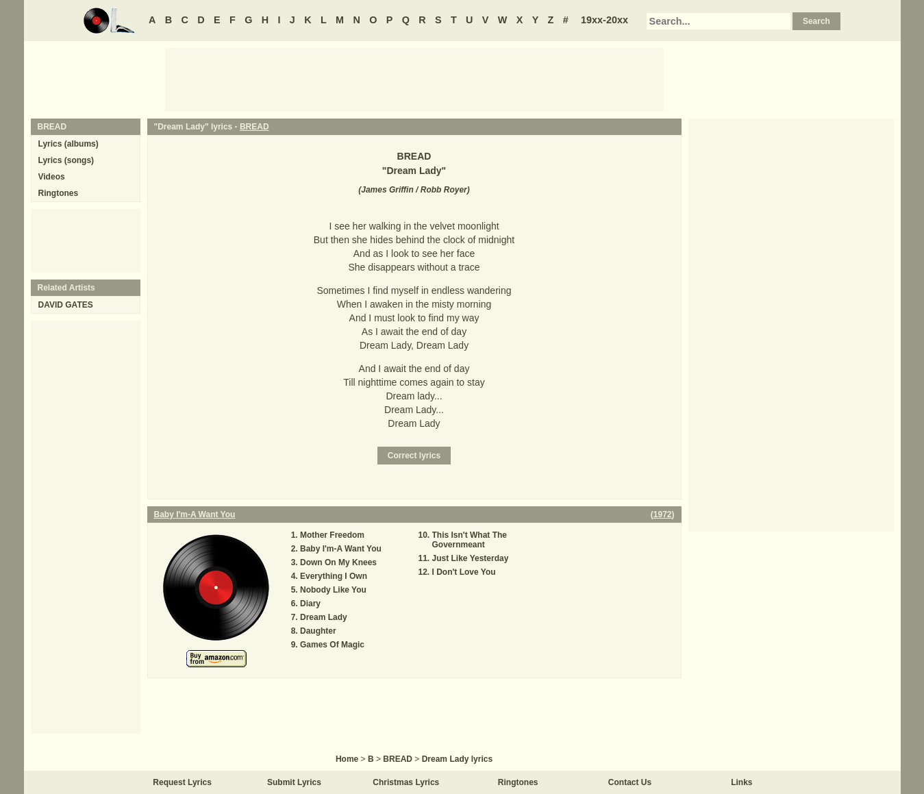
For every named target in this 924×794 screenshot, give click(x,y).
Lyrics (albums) (68, 144)
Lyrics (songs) (66, 160)
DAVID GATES (65, 305)
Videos (51, 177)
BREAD (254, 127)
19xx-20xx (604, 19)
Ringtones (58, 193)
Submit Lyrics (294, 782)
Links (741, 782)
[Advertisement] (414, 79)
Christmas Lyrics (406, 782)
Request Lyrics (182, 782)
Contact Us (629, 782)
